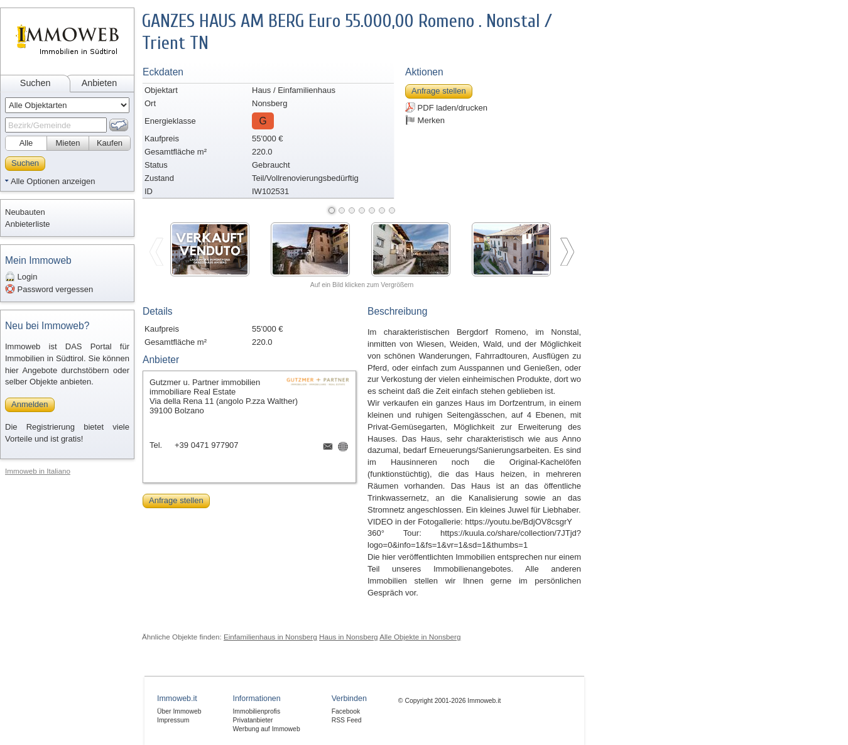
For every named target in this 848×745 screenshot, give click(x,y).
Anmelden (29, 404)
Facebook (346, 711)
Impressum (173, 720)
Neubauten (25, 212)
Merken (425, 120)
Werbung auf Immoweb (266, 729)
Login (21, 276)
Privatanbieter (252, 720)
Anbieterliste (27, 224)
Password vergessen (49, 289)
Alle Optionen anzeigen (53, 181)
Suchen (35, 83)
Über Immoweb (179, 711)
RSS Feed (347, 720)
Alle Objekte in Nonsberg (419, 637)
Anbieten (99, 83)
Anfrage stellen (438, 90)
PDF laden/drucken (446, 107)
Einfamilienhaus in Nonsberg (270, 637)
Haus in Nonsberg (348, 637)
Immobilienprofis (256, 711)
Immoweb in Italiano (37, 471)
